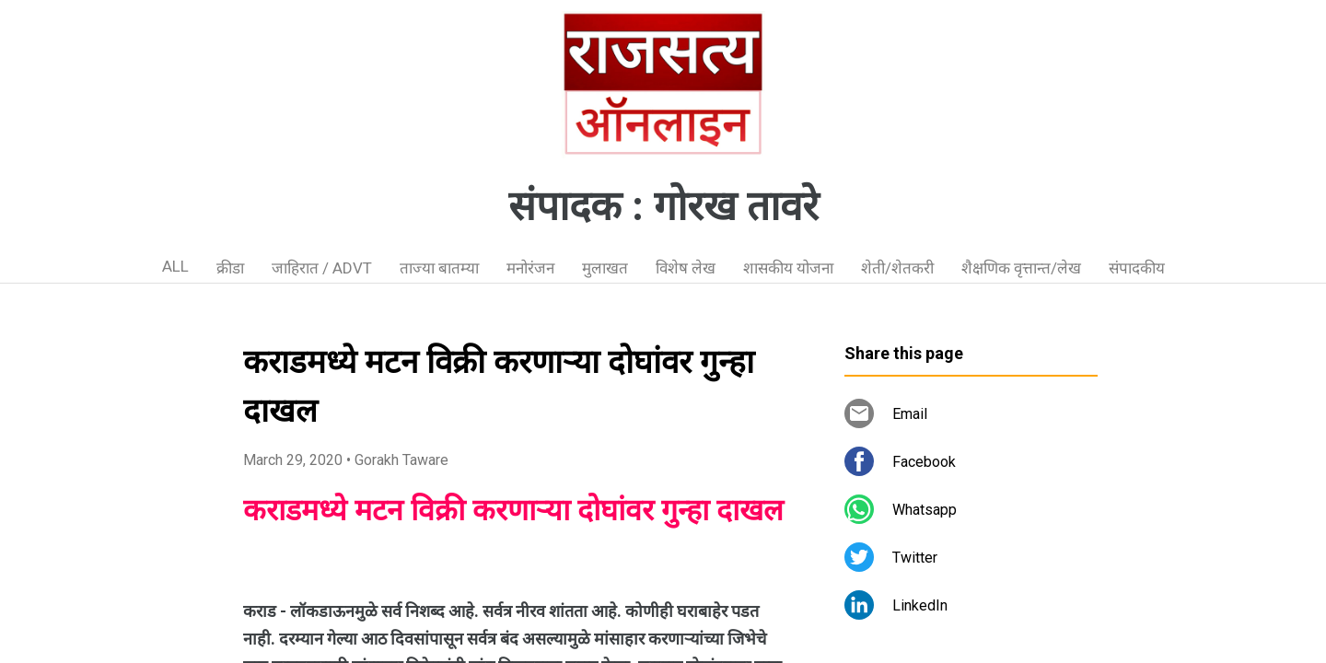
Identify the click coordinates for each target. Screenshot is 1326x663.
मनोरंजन (530, 268)
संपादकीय (1137, 268)
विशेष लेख (685, 268)
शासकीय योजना (788, 268)
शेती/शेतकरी (897, 268)
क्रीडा (230, 268)
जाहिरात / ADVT (322, 268)
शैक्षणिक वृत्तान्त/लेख (1021, 268)
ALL (175, 266)
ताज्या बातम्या (439, 268)
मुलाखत (605, 268)
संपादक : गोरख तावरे (663, 206)
